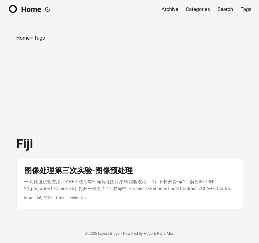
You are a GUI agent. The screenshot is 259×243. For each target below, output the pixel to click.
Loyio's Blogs (109, 233)
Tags (39, 38)
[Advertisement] (129, 89)
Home (24, 8)
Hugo (148, 233)
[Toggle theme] (47, 9)
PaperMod (165, 233)
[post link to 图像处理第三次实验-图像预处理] (130, 183)
